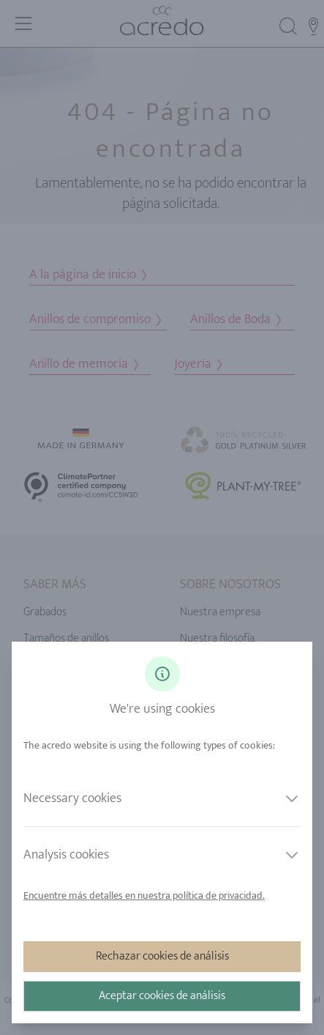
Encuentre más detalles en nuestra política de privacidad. (144, 895)
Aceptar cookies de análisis (162, 996)
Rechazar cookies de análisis (162, 956)
